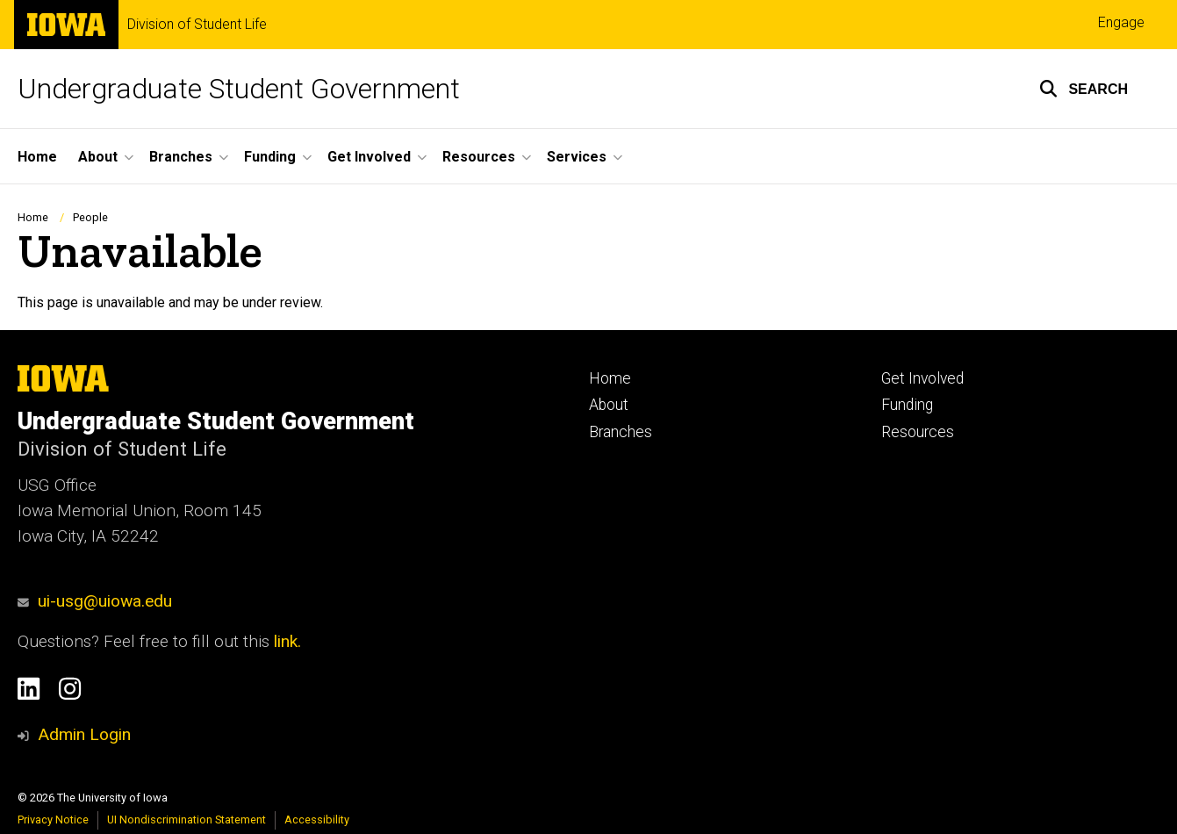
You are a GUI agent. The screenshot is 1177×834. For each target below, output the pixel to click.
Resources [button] (478, 156)
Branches (620, 432)
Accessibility (316, 819)
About (608, 404)
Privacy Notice (53, 819)
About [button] (98, 156)
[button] (1083, 88)
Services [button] (576, 156)
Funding (907, 404)
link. (285, 641)
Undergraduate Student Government (239, 89)
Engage (1121, 22)
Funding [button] (270, 156)
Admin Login (84, 734)
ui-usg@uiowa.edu (95, 601)
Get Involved (922, 378)
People (90, 217)
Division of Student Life (197, 24)
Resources (917, 432)
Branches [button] (180, 156)
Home (37, 156)
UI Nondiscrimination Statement (186, 819)
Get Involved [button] (369, 156)
